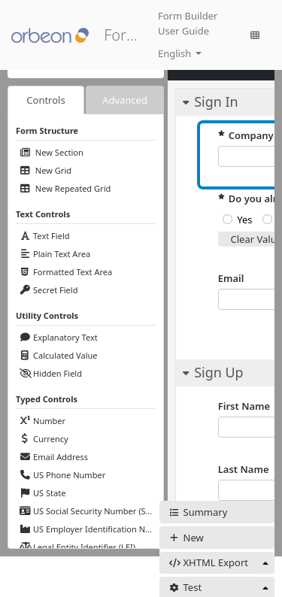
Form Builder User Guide (187, 23)
